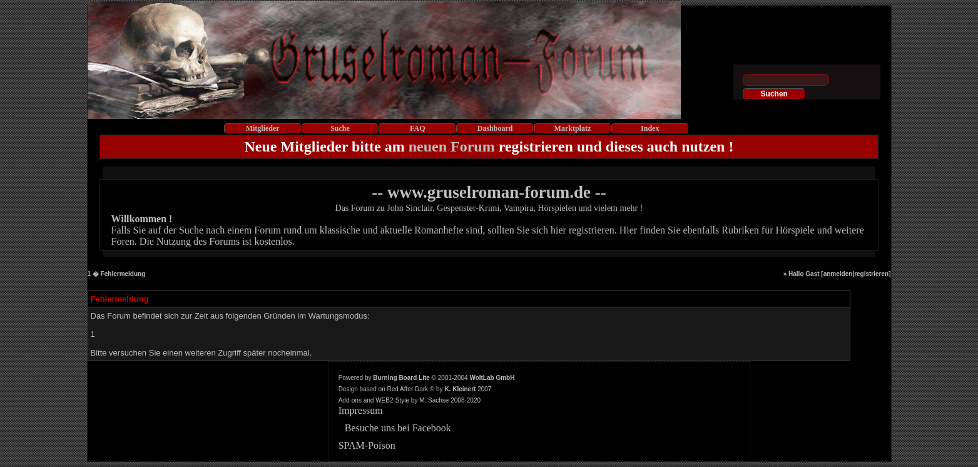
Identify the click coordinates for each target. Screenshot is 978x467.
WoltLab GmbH (491, 377)
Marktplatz (572, 128)
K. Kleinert (460, 389)
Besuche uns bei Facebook (398, 428)
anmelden (838, 273)
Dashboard (495, 128)
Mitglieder (263, 128)
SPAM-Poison (367, 445)
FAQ (417, 128)
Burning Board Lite (401, 377)
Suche (340, 128)
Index (650, 128)
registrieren (871, 273)
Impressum (361, 410)
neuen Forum (452, 146)
